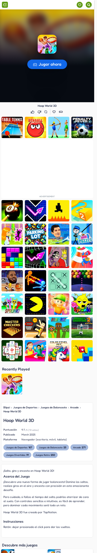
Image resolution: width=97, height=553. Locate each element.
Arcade (74, 407)
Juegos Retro (45, 454)
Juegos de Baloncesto (53, 407)
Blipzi (6, 407)
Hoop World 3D (12, 411)
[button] (47, 44)
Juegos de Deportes (25, 407)
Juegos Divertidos (17, 454)
